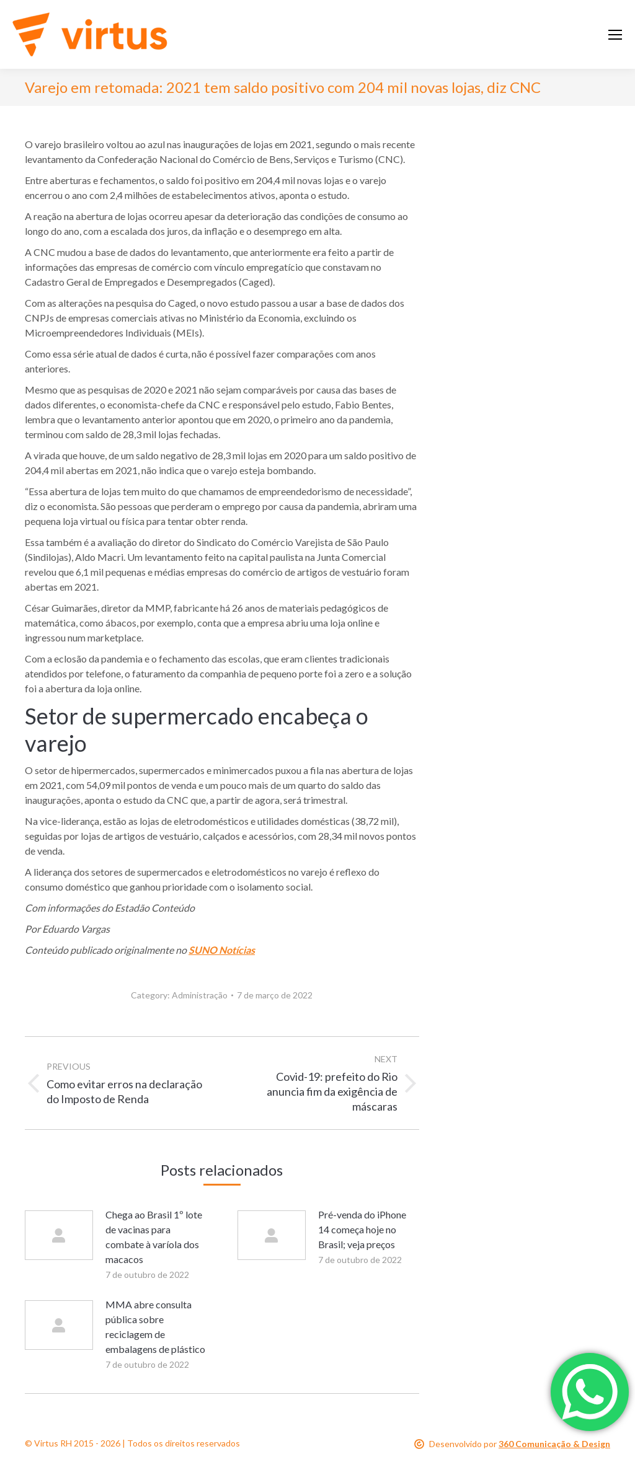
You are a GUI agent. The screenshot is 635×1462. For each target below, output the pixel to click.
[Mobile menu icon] (615, 34)
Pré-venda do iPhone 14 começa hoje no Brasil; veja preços (362, 1229)
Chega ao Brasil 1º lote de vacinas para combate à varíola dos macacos (153, 1237)
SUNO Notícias (222, 950)
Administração (200, 995)
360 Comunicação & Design (554, 1443)
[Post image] (59, 1235)
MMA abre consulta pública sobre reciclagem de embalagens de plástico (155, 1326)
